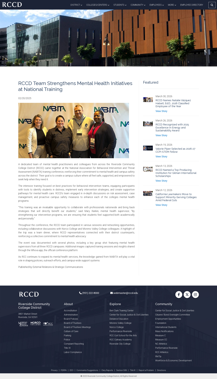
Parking (67, 335)
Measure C (160, 335)
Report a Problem (146, 370)
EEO (71, 370)
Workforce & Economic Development (173, 360)
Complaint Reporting (74, 343)
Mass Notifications (164, 331)
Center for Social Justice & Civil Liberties (129, 314)
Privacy (54, 370)
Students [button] (121, 4)
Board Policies (71, 319)
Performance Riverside (121, 331)
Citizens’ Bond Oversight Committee (172, 314)
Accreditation (70, 310)
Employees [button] (158, 4)
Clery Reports (107, 370)
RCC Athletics (161, 352)
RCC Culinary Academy (121, 339)
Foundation (160, 323)
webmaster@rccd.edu (125, 293)
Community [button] (139, 4)
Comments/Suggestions (87, 370)
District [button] (77, 4)
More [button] (173, 4)
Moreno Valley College (120, 323)
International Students (165, 327)
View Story (161, 111)
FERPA (64, 370)
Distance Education (119, 319)
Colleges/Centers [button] (98, 4)
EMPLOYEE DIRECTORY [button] (192, 5)
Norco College (117, 327)
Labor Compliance (73, 352)
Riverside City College (120, 343)
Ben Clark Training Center (122, 310)
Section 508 (121, 370)
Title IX (67, 348)
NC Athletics (161, 343)
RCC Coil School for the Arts (123, 335)
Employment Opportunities (168, 319)
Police (67, 339)
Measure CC (161, 339)
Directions (161, 370)
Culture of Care (71, 331)
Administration (71, 314)
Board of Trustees (72, 323)
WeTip (158, 356)
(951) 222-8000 (90, 293)
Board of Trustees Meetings (77, 327)
